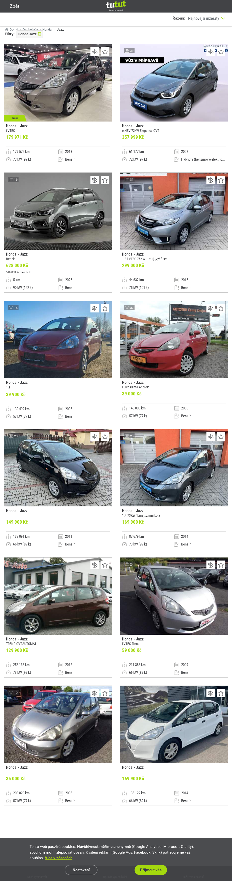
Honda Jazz (30, 34)
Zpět (11, 6)
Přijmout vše (151, 870)
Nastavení (81, 870)
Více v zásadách (58, 858)
